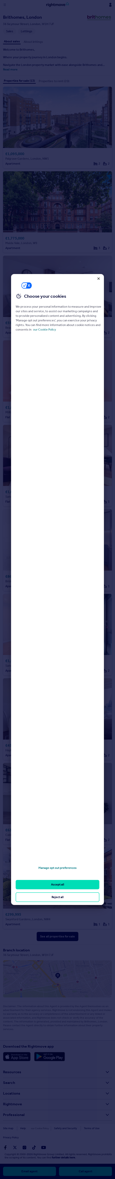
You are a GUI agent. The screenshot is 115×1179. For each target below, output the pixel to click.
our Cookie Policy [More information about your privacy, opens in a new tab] (44, 329)
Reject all (58, 897)
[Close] (98, 278)
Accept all (57, 884)
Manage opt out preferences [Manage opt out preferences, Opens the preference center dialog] (57, 868)
